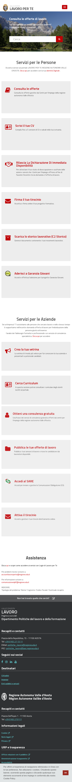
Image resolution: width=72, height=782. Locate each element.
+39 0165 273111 (13, 719)
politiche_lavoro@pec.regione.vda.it (22, 648)
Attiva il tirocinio (25, 505)
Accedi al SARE (24, 471)
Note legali (7, 736)
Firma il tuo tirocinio (27, 199)
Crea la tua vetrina (26, 349)
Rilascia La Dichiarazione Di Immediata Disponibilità (41, 164)
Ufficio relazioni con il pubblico (15, 754)
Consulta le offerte (26, 88)
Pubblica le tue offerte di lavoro (35, 437)
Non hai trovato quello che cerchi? (36, 598)
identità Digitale (53, 70)
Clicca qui (23, 70)
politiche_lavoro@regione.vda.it (22, 645)
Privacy (5, 740)
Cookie (5, 732)
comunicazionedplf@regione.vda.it (15, 582)
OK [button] (65, 773)
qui (7, 565)
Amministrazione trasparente (15, 758)
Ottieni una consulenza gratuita (33, 404)
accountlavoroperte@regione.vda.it (15, 574)
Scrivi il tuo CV (24, 125)
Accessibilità (6, 762)
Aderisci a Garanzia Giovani (32, 273)
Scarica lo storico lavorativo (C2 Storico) (40, 236)
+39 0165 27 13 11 (14, 641)
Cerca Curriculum (26, 383)
